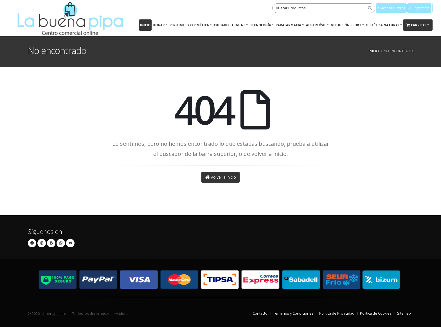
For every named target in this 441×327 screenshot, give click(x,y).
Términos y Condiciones (293, 313)
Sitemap (404, 313)
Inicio (145, 25)
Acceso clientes (391, 8)
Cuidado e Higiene (229, 25)
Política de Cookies (376, 313)
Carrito (416, 25)
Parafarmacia (288, 25)
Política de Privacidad (336, 313)
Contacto (260, 313)
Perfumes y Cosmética (189, 25)
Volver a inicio (220, 177)
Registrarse (419, 8)
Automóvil (316, 25)
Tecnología (260, 25)
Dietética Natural (382, 25)
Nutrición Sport (346, 25)
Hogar (159, 25)
